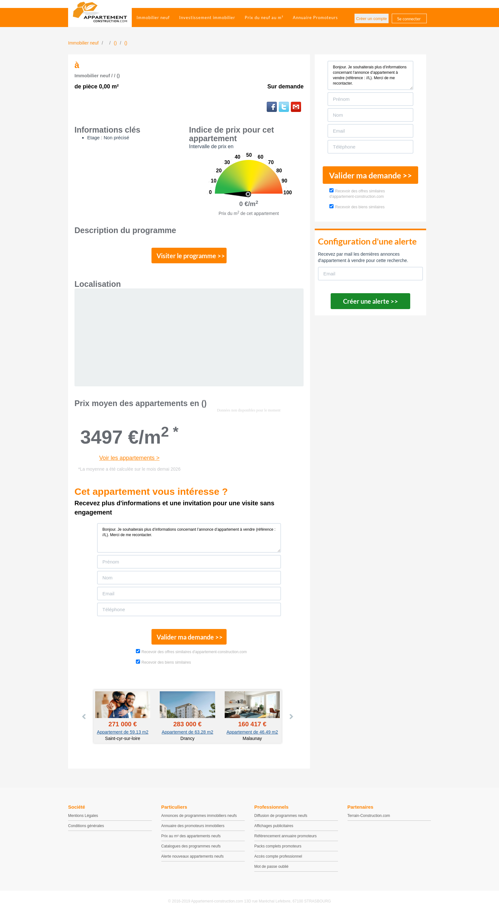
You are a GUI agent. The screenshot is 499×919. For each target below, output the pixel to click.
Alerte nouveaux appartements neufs (192, 860)
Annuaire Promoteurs (315, 17)
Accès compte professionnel (278, 860)
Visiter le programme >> (189, 256)
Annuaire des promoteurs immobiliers (193, 829)
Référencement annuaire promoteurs (285, 839)
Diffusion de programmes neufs (280, 819)
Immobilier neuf (153, 17)
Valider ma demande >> (189, 639)
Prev (84, 720)
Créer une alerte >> (370, 301)
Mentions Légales (83, 819)
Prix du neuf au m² (264, 17)
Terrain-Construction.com (369, 819)
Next (291, 720)
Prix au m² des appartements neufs (191, 839)
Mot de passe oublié (271, 870)
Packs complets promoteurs (277, 849)
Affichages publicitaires (273, 829)
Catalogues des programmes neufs (191, 849)
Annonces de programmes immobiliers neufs (199, 819)
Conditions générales (86, 829)
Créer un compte (371, 18)
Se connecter (409, 18)
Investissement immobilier (207, 17)
